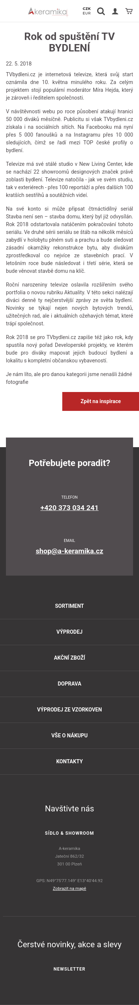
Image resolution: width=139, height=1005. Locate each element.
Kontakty (69, 761)
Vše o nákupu (69, 735)
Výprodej (69, 632)
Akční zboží (69, 658)
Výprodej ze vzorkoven (69, 710)
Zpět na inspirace (100, 401)
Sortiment (69, 606)
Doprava (70, 684)
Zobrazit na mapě (69, 888)
